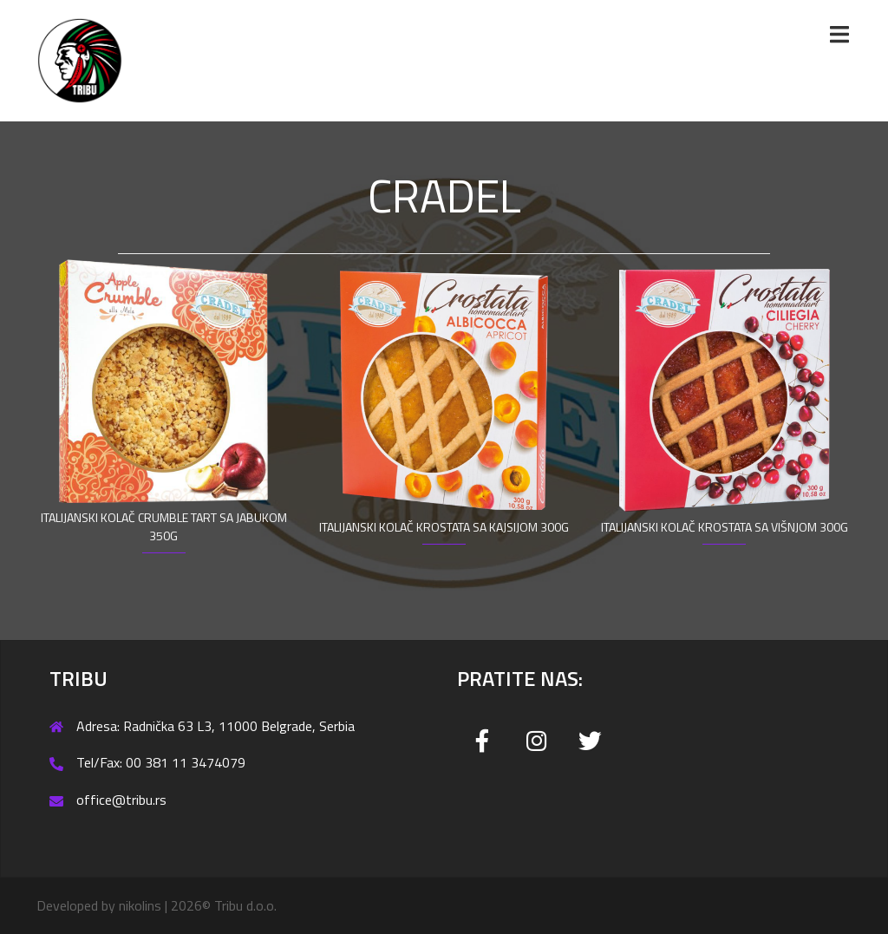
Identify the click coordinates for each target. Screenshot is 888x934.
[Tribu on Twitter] (590, 741)
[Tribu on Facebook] (483, 741)
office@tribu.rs (121, 799)
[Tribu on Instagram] (536, 741)
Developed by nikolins (98, 905)
